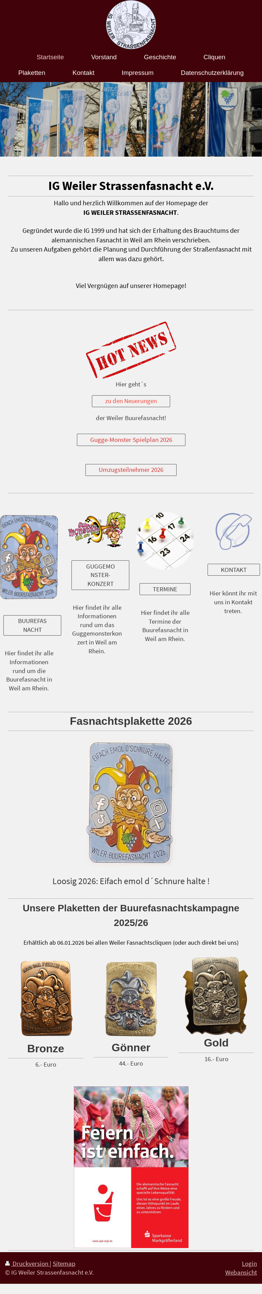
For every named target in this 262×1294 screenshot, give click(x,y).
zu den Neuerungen (131, 401)
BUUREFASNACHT (32, 625)
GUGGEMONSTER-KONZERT (100, 575)
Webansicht (241, 1272)
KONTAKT (234, 569)
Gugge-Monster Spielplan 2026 (131, 439)
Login (249, 1263)
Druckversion (27, 1263)
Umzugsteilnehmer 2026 (131, 469)
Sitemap (64, 1263)
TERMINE (165, 589)
